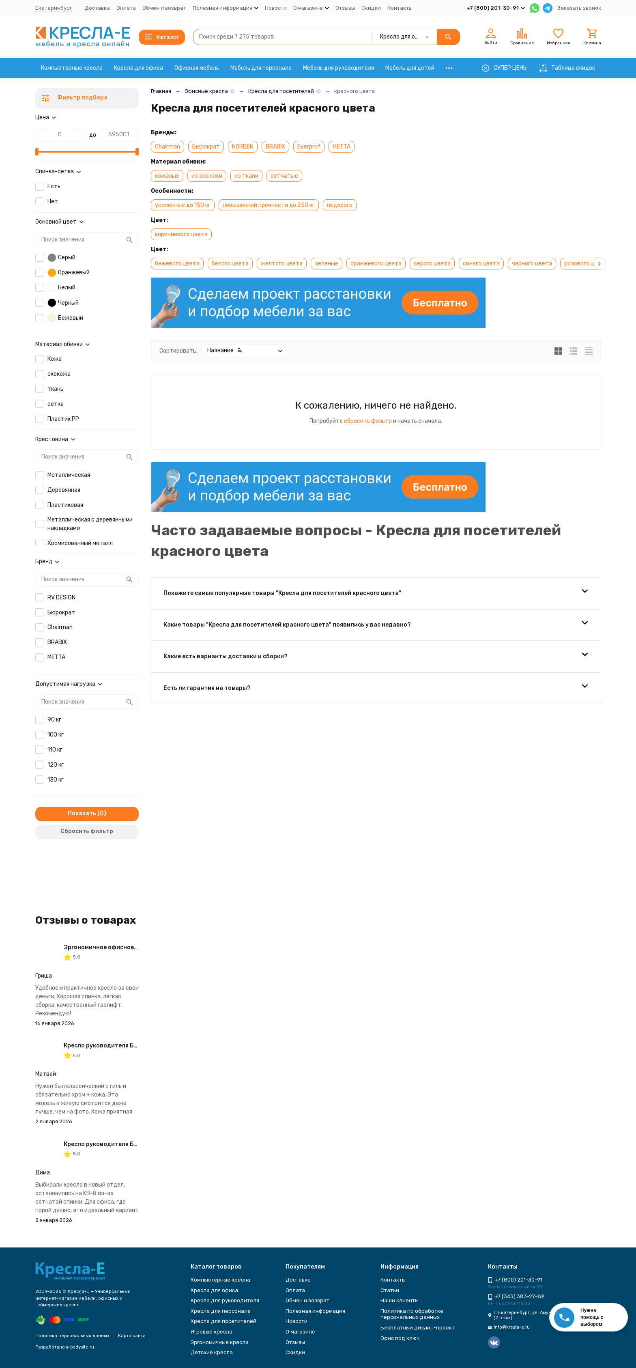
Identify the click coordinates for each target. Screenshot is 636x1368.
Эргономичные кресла (220, 1342)
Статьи (389, 1290)
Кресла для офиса (138, 68)
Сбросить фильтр (86, 831)
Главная (161, 91)
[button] (599, 263)
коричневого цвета (181, 234)
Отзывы (345, 8)
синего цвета (481, 263)
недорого (339, 205)
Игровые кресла (211, 1332)
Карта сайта (132, 1335)
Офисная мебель (196, 68)
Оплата (126, 8)
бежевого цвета (177, 263)
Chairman (167, 146)
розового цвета (586, 263)
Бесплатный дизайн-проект (417, 1328)
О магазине (300, 1332)
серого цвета (432, 263)
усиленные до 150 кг (183, 205)
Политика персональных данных (72, 1335)
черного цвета (532, 263)
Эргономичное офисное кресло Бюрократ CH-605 (137, 947)
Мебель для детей (409, 68)
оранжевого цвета (376, 263)
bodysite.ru (82, 1347)
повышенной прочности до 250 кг (269, 205)
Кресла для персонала (221, 1311)
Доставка (97, 8)
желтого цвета (282, 263)
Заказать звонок (579, 8)
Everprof (308, 146)
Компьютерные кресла (72, 68)
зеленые (326, 263)
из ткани (246, 175)
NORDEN (243, 146)
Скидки (371, 8)
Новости (276, 8)
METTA (341, 146)
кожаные (167, 175)
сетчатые (284, 175)
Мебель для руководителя (338, 68)
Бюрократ (206, 146)
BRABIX (275, 146)
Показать (82, 813)
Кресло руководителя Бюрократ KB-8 (120, 1144)
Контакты (400, 8)
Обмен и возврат (164, 8)
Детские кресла (212, 1352)
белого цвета (230, 263)
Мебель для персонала (261, 68)
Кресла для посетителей (281, 91)
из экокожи (206, 175)
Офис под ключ (399, 1338)
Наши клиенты (399, 1300)
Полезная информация (315, 1311)
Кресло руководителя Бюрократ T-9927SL (126, 1045)
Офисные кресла (206, 91)
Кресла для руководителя (225, 1300)
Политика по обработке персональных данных (411, 1314)
